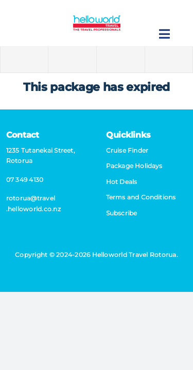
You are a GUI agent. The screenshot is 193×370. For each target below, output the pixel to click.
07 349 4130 (25, 179)
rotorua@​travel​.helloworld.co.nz (33, 203)
